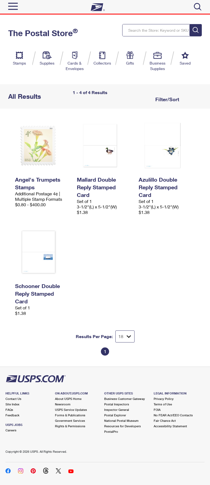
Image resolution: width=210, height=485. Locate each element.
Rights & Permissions (70, 426)
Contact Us (13, 398)
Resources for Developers (122, 426)
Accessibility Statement (170, 426)
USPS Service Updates (71, 409)
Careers (10, 430)
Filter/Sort (166, 99)
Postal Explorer (115, 415)
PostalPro (111, 431)
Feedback (12, 415)
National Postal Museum (121, 420)
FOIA (157, 409)
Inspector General (116, 409)
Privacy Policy (164, 398)
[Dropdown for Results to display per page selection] (125, 336)
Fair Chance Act (165, 420)
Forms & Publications (70, 415)
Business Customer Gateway (124, 398)
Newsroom (63, 404)
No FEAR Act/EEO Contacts (173, 415)
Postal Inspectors (116, 404)
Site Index (12, 404)
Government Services (70, 420)
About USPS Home (68, 398)
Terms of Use (163, 404)
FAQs (9, 409)
